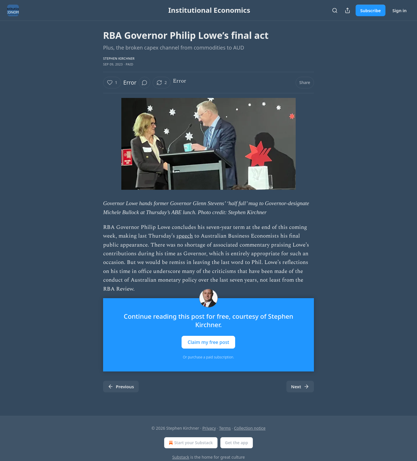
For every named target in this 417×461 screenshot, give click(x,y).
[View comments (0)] (144, 82)
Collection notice (250, 428)
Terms (225, 428)
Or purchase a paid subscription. (208, 357)
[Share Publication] (347, 10)
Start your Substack (190, 443)
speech (184, 236)
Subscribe (370, 10)
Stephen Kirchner (119, 58)
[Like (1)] (112, 82)
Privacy (209, 428)
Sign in (399, 10)
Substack (180, 457)
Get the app (236, 442)
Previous (121, 386)
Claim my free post (208, 342)
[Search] (335, 10)
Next (300, 386)
